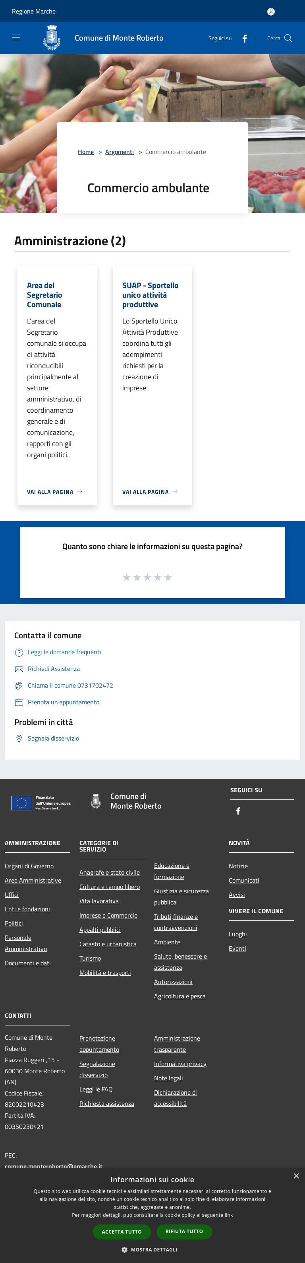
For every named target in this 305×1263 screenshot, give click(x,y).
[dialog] (152, 1215)
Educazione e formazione (171, 871)
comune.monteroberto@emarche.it (53, 1166)
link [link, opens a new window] (229, 1215)
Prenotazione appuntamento (99, 1043)
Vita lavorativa (99, 901)
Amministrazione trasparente (177, 1043)
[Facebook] (241, 38)
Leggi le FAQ (96, 1089)
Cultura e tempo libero (109, 886)
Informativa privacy (180, 1063)
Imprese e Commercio (108, 915)
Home (86, 151)
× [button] (296, 1176)
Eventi (237, 948)
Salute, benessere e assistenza (180, 961)
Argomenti (119, 151)
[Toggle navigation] (16, 37)
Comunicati (244, 880)
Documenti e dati (28, 963)
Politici (14, 923)
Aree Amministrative (33, 880)
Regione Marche (34, 11)
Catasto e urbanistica (108, 944)
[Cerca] (288, 38)
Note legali (168, 1078)
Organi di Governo (29, 866)
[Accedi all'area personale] (271, 12)
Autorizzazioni (173, 981)
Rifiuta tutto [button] (184, 1231)
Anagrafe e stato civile (109, 872)
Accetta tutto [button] (122, 1231)
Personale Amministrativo (26, 943)
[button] (152, 1249)
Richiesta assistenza (106, 1103)
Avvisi (237, 894)
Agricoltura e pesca (180, 996)
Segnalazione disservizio (97, 1069)
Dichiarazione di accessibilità (175, 1098)
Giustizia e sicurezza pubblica (181, 896)
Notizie (238, 866)
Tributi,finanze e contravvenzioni (176, 922)
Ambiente (167, 942)
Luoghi (238, 934)
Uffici (12, 894)
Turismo (90, 958)
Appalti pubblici (100, 929)
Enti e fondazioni (27, 909)
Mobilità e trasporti (105, 972)
